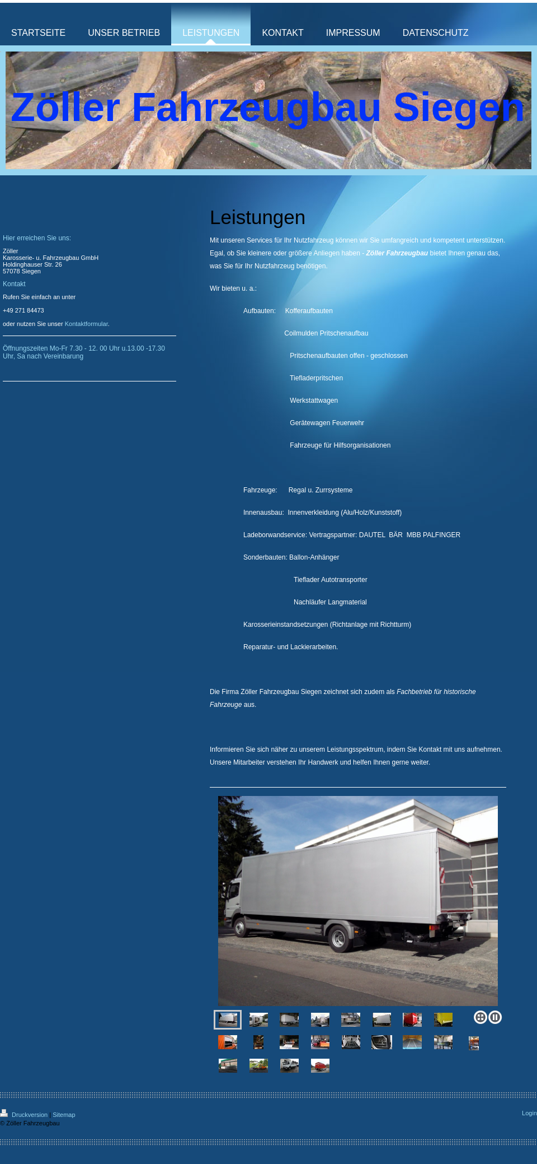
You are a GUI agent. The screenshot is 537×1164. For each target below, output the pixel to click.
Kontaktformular (86, 323)
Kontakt (430, 749)
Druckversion (24, 1114)
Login (529, 1113)
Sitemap (64, 1114)
